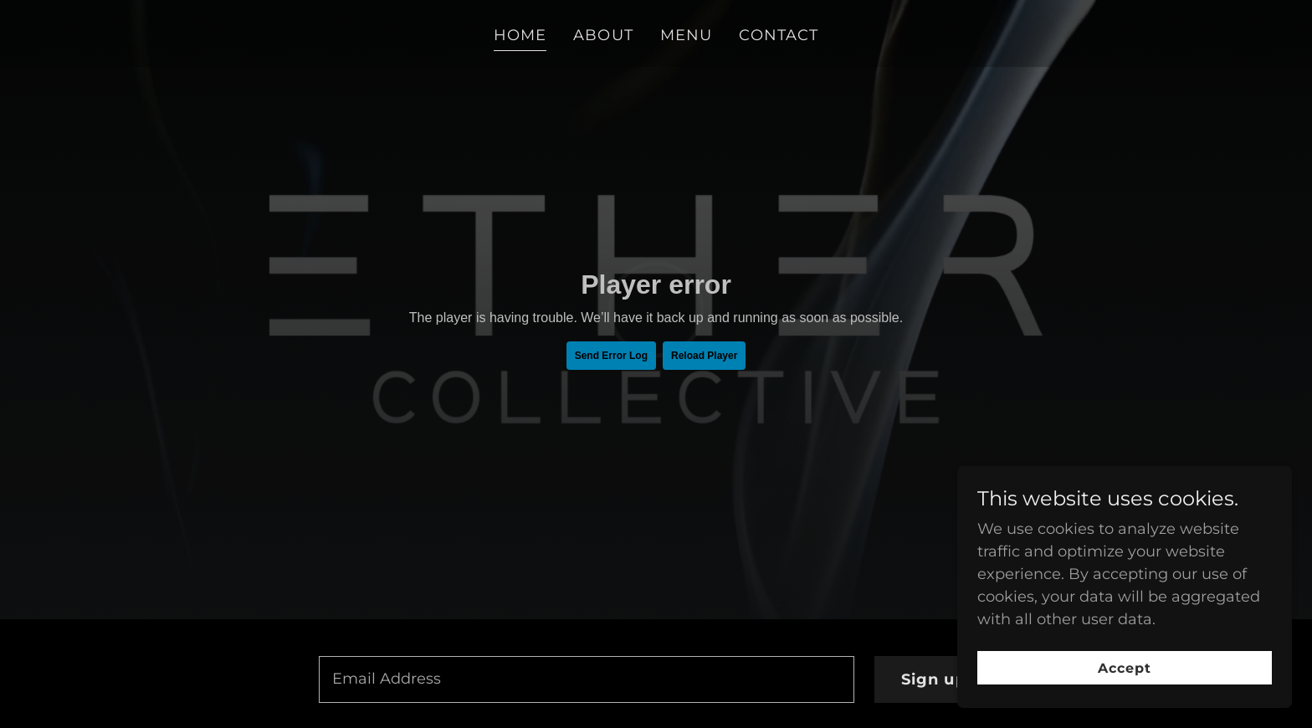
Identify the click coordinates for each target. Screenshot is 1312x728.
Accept (1124, 668)
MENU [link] (686, 35)
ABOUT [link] (603, 35)
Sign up (933, 679)
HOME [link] (520, 35)
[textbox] (586, 679)
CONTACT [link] (778, 35)
